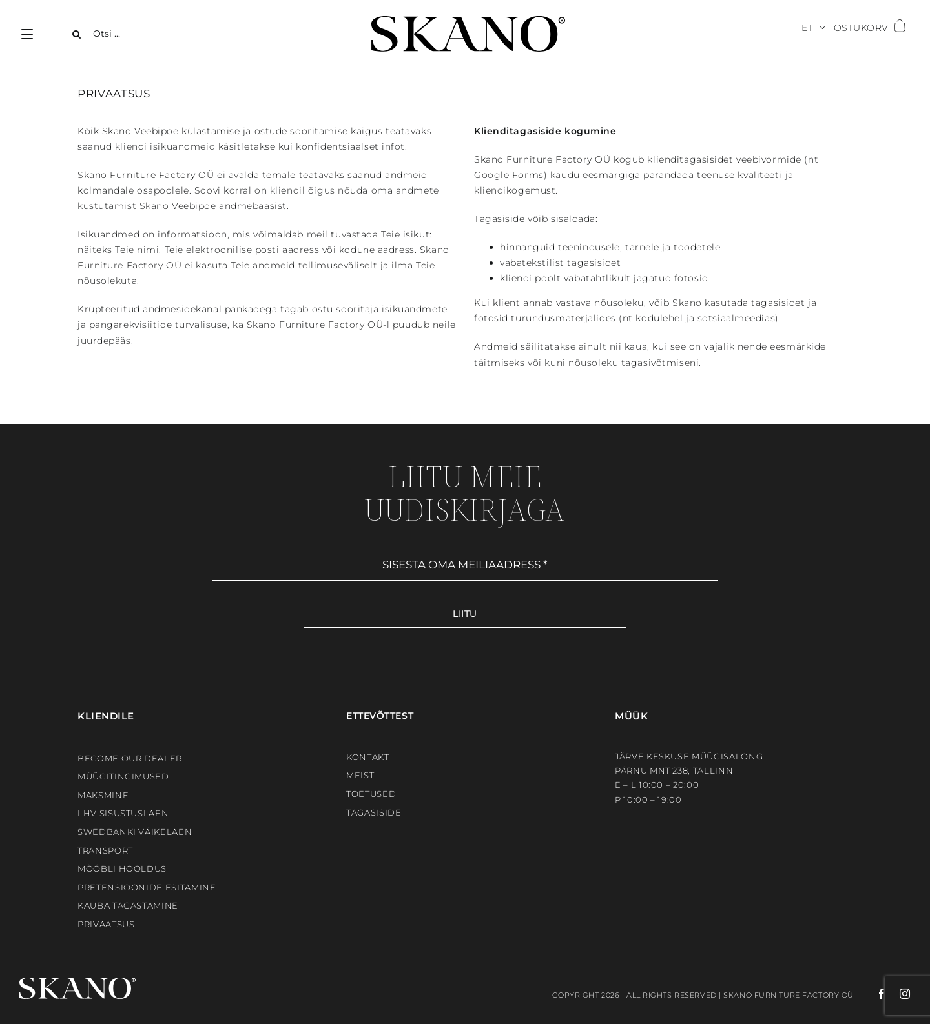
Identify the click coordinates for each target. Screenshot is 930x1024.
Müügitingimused (123, 776)
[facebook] (870, 994)
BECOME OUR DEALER (130, 758)
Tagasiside (374, 812)
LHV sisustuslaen (123, 813)
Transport (105, 850)
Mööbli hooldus (122, 868)
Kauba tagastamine (128, 905)
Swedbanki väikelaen (135, 832)
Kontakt (367, 757)
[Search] (77, 34)
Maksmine (103, 795)
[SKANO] (468, 20)
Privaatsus (106, 924)
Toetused (371, 793)
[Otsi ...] (146, 34)
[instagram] (899, 994)
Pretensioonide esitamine (147, 887)
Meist (360, 775)
